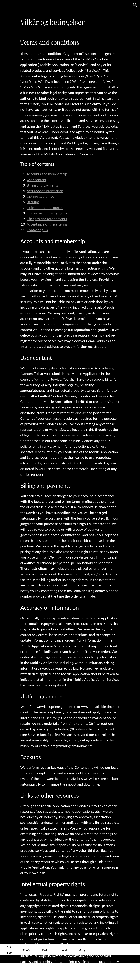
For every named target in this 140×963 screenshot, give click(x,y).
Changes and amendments (47, 219)
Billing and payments (42, 185)
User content (36, 179)
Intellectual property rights (47, 213)
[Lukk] (5, 5)
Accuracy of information (45, 191)
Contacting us (37, 230)
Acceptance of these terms (47, 224)
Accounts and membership (47, 174)
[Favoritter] (126, 5)
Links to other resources (45, 207)
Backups (33, 202)
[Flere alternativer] (82, 949)
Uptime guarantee (40, 196)
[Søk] (135, 5)
